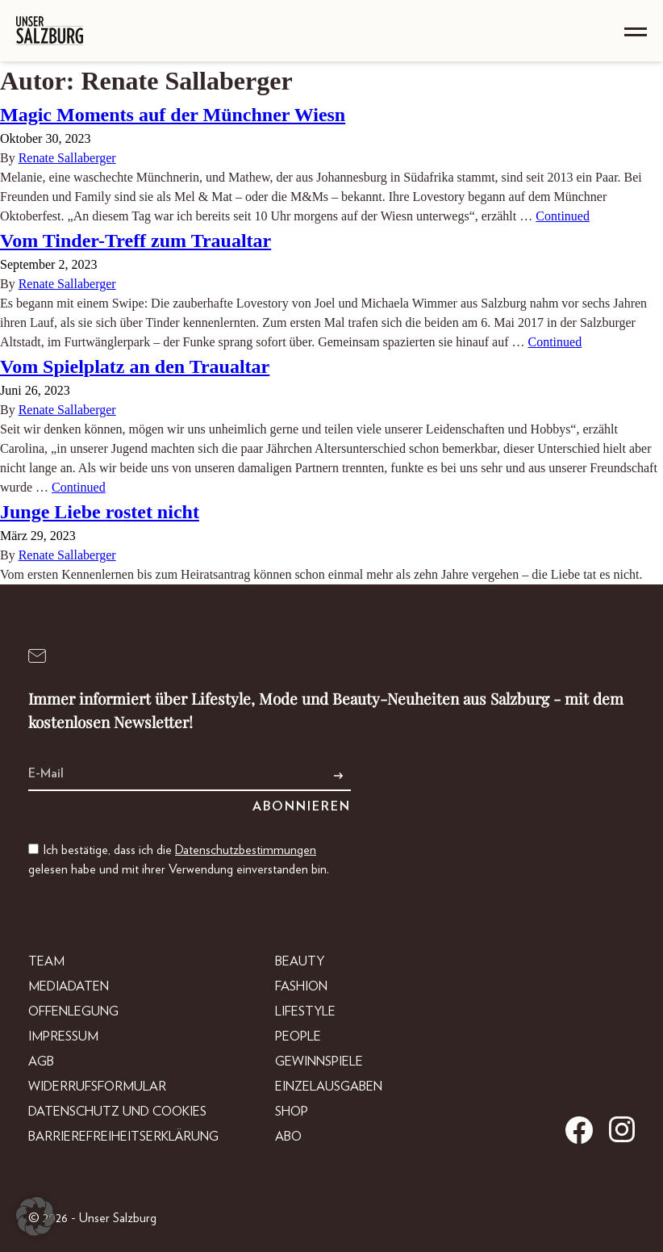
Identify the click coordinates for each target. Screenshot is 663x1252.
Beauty (299, 961)
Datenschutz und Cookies (117, 1111)
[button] (35, 1216)
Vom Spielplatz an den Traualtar (134, 366)
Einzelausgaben (328, 1086)
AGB (41, 1061)
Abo (288, 1136)
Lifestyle (305, 1011)
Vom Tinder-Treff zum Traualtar (135, 240)
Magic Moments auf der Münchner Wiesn (172, 114)
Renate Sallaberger (67, 158)
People (298, 1036)
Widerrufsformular (97, 1086)
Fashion (301, 986)
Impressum (63, 1036)
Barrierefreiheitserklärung (123, 1136)
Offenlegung (73, 1011)
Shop (291, 1111)
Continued (563, 216)
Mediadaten (68, 986)
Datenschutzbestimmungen (245, 850)
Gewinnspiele (319, 1061)
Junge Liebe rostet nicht (99, 511)
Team (46, 961)
